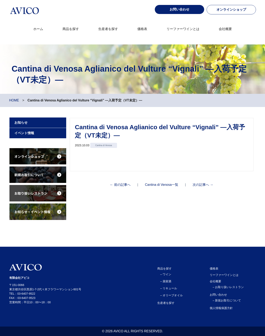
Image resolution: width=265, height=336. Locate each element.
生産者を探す (108, 29)
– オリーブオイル (171, 295)
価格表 (142, 29)
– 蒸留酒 (165, 281)
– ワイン (165, 274)
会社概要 (225, 29)
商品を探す (70, 29)
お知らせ (21, 122)
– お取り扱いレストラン (228, 287)
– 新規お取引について (227, 300)
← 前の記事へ (120, 184)
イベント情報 (24, 133)
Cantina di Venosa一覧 (161, 184)
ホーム (38, 29)
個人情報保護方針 (221, 308)
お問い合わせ (218, 294)
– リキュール (168, 288)
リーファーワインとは (183, 29)
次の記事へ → (203, 184)
